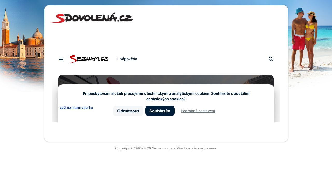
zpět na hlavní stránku (76, 107)
